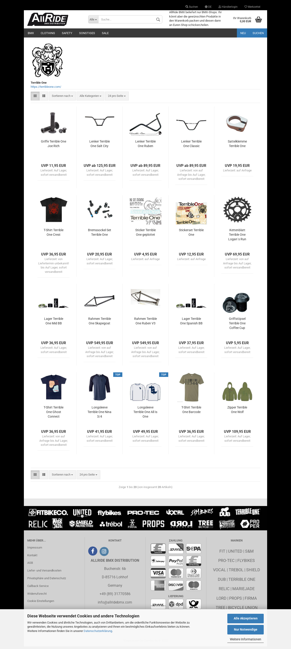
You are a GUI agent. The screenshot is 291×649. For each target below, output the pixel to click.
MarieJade (243, 591)
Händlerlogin (228, 6)
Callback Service (38, 588)
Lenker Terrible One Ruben (145, 146)
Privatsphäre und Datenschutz (46, 580)
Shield (253, 572)
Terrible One (241, 581)
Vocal (219, 572)
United (235, 553)
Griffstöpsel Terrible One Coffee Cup (237, 325)
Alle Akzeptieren (246, 618)
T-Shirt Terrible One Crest (53, 235)
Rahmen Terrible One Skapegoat (99, 323)
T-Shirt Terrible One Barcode (191, 412)
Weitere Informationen (245, 639)
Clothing (48, 33)
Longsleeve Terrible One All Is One (145, 414)
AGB (30, 565)
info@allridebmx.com (115, 604)
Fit (222, 553)
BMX (31, 33)
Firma (251, 600)
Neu (243, 33)
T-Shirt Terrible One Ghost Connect (53, 414)
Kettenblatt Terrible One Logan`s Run (237, 237)
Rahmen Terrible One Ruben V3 (145, 323)
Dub (222, 581)
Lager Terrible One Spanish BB (191, 323)
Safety (67, 33)
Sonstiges (87, 33)
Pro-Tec (226, 562)
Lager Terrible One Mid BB (53, 323)
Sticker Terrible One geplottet (145, 235)
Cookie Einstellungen (40, 603)
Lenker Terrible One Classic (191, 146)
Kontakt (32, 557)
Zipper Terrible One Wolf (237, 412)
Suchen (192, 6)
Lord (221, 600)
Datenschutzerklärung (98, 631)
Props (235, 600)
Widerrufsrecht (37, 596)
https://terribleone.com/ (46, 89)
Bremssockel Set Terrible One (99, 235)
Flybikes (246, 562)
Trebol (236, 572)
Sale (105, 33)
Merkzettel (252, 6)
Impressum (34, 549)
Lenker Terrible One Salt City (99, 146)
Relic (224, 591)
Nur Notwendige (245, 629)
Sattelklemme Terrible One (237, 146)
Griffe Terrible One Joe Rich (53, 146)
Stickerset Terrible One (191, 235)
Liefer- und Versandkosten (44, 572)
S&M (249, 553)
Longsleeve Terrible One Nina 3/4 (99, 414)
